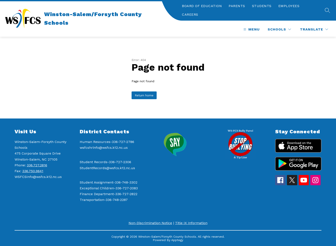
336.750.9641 (32, 171)
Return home (144, 95)
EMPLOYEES (289, 6)
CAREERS (190, 14)
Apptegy (177, 240)
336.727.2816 (37, 165)
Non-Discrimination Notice (150, 223)
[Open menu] (251, 29)
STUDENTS (262, 6)
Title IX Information (191, 223)
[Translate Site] (314, 29)
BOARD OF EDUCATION (202, 6)
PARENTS (237, 6)
